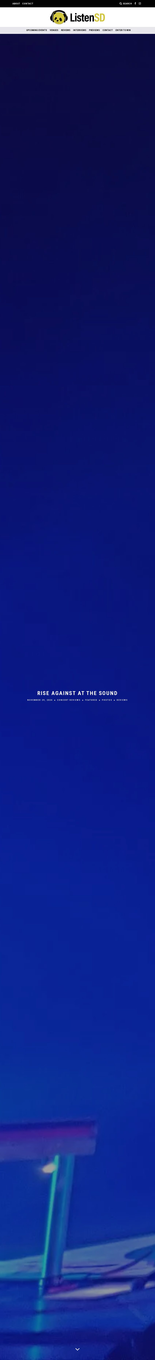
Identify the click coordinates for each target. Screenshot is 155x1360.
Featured (91, 700)
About (16, 3)
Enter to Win (123, 30)
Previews (94, 30)
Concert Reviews (69, 700)
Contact (27, 3)
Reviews (65, 30)
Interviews (79, 30)
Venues (54, 30)
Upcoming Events (36, 30)
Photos (107, 700)
